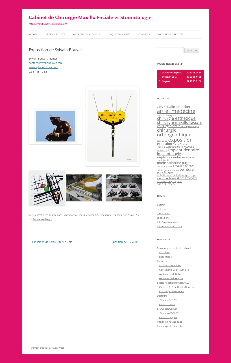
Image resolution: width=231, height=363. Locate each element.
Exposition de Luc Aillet (126, 242)
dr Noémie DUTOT (55, 34)
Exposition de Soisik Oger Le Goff (50, 242)
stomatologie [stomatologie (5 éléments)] (186, 178)
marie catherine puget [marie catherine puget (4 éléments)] (174, 163)
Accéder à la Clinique (170, 265)
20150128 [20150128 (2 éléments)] (163, 107)
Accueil (33, 34)
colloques (162, 209)
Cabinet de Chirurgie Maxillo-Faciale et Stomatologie (90, 17)
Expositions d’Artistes (170, 34)
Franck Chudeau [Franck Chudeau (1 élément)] (180, 144)
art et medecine (103, 215)
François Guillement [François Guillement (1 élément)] (166, 147)
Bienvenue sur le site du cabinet (174, 248)
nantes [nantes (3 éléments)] (189, 166)
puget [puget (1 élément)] (193, 175)
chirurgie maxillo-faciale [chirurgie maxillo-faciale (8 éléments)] (179, 122)
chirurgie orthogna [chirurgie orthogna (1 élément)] (190, 126)
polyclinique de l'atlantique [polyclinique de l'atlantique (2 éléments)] (173, 175)
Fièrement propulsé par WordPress (46, 347)
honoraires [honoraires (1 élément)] (162, 150)
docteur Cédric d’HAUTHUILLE (173, 282)
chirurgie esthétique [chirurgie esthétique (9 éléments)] (176, 118)
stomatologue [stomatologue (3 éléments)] (166, 181)
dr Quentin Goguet (167, 308)
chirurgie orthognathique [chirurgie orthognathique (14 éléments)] (174, 132)
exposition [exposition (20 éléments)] (180, 139)
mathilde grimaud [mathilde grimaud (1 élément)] (165, 166)
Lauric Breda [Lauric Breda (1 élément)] (163, 160)
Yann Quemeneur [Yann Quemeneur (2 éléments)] (167, 184)
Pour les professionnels (171, 291)
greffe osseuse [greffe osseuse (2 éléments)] (185, 146)
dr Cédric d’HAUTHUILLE (86, 34)
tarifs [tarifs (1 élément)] (179, 181)
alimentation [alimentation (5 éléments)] (179, 106)
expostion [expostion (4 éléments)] (164, 143)
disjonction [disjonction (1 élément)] (162, 141)
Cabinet (161, 204)
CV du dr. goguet (168, 317)
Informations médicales (169, 226)
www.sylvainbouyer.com (43, 67)
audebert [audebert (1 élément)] (161, 115)
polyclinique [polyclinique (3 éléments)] (165, 172)
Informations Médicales (169, 321)
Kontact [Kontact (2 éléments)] (190, 157)
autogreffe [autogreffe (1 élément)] (171, 115)
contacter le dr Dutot (170, 274)
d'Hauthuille (163, 213)
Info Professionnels (167, 222)
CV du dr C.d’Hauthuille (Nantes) (176, 287)
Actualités (164, 252)
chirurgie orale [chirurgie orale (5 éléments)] (169, 126)
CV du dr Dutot (167, 304)
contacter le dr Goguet (171, 278)
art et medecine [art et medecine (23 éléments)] (176, 111)
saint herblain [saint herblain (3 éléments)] (166, 178)
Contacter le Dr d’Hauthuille (174, 269)
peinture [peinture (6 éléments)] (187, 169)
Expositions (69, 215)
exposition (118, 215)
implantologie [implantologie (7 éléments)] (169, 153)
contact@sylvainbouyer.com (46, 63)
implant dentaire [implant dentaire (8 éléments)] (183, 149)
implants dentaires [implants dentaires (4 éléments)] (171, 157)
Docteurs (162, 295)
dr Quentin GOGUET (119, 34)
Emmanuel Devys (42, 219)
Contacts (144, 34)
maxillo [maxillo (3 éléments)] (179, 166)
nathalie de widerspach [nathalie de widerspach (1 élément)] (168, 170)
